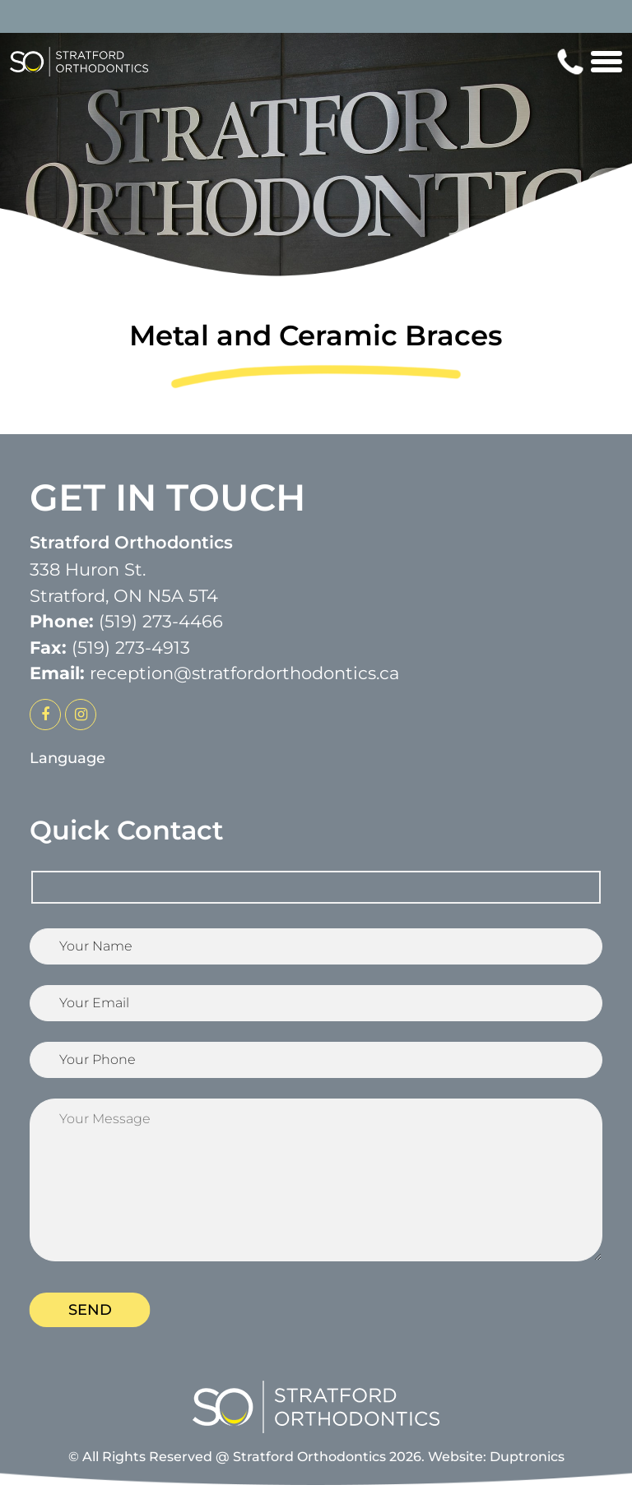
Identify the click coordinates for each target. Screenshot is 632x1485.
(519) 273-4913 (131, 647)
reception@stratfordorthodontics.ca (244, 673)
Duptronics (527, 1456)
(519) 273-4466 (161, 621)
